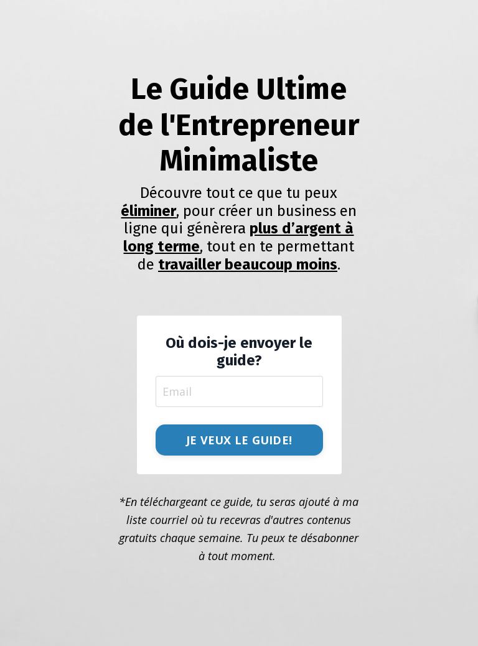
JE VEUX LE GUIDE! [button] (239, 440)
